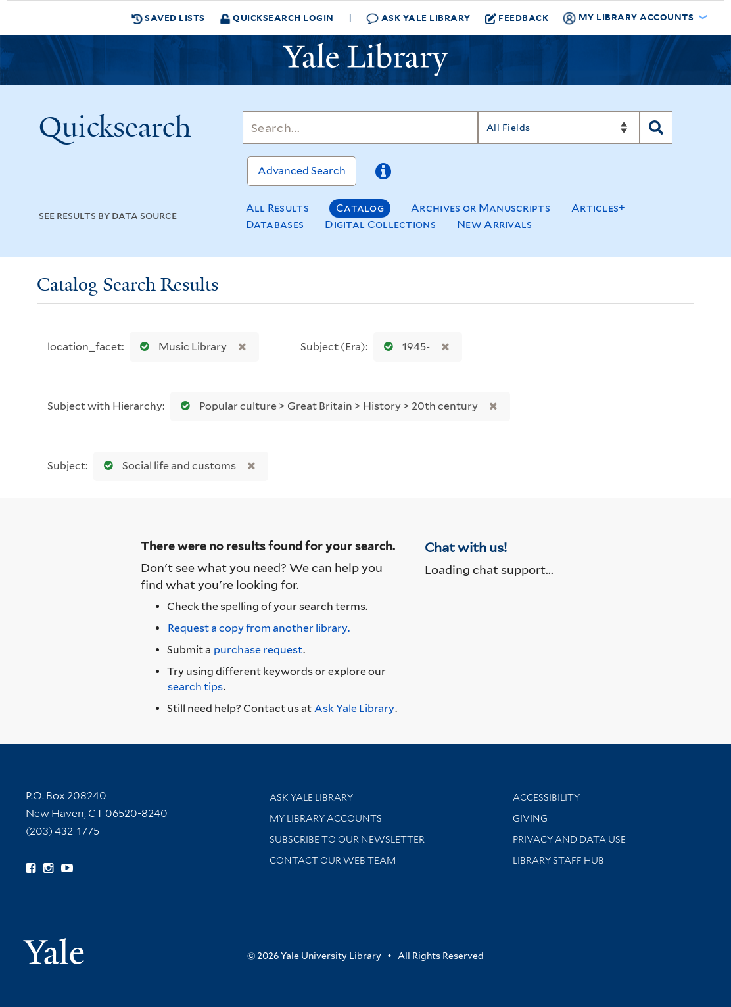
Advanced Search (302, 170)
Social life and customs (167, 465)
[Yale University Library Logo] (365, 60)
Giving (530, 818)
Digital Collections (380, 224)
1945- (404, 346)
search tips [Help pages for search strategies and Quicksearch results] (195, 686)
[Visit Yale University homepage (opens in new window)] (53, 947)
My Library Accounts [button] (629, 18)
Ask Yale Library (418, 18)
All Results (277, 208)
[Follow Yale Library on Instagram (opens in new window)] (48, 868)
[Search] (360, 127)
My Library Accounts (326, 818)
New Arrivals (494, 224)
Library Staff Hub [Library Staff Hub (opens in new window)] (558, 860)
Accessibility (546, 797)
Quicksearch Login (277, 17)
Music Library (180, 346)
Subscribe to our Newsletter (347, 839)
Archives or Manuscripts (480, 208)
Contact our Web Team (333, 860)
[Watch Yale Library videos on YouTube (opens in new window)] (67, 868)
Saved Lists (168, 17)
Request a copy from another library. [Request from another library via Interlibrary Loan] (259, 628)
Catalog (360, 208)
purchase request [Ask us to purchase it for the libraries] (258, 650)
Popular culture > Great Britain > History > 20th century (326, 406)
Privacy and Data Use (569, 839)
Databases (275, 224)
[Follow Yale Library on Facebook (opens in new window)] (30, 868)
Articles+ (598, 208)
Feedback (517, 17)
